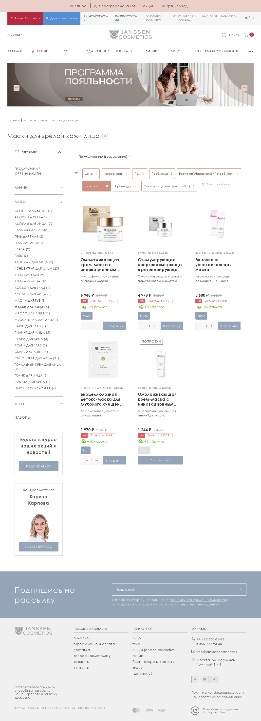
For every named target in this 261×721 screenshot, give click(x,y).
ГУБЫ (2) (21, 256)
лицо (44, 120)
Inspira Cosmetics (27, 18)
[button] (16, 88)
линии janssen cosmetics (153, 650)
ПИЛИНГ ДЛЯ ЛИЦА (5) (32, 332)
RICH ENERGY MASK (153, 253)
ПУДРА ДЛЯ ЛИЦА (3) (31, 339)
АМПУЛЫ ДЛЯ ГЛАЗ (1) (32, 217)
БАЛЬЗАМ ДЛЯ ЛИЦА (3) (34, 230)
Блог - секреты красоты (153, 661)
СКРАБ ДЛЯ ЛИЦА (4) (31, 352)
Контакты (82, 667)
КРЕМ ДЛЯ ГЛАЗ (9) (29, 275)
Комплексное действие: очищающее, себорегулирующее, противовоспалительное (101, 413)
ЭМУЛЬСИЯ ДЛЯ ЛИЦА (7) (35, 388)
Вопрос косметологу (92, 655)
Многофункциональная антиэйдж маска (100, 279)
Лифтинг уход (175, 6)
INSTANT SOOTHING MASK (215, 253)
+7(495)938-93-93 (96, 18)
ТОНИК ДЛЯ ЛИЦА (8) (31, 375)
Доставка (82, 650)
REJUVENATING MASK (97, 253)
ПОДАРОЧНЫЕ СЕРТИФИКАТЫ (28, 171)
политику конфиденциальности (198, 600)
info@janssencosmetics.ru (218, 652)
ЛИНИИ (21, 187)
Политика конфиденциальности (217, 692)
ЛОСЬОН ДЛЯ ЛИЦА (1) (33, 294)
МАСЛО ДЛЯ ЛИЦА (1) (32, 313)
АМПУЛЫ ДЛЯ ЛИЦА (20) (34, 223)
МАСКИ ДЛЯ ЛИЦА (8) (32, 307)
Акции (149, 6)
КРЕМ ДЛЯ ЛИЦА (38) (31, 281)
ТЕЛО (19, 403)
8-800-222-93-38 (126, 18)
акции (137, 655)
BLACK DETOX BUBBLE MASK (102, 388)
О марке (81, 638)
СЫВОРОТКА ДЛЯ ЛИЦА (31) (37, 358)
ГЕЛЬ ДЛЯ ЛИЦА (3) (30, 243)
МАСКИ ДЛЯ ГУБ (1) (30, 300)
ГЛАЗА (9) (22, 249)
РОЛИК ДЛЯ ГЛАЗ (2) (31, 345)
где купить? (142, 673)
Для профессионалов (115, 6)
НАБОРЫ (22, 417)
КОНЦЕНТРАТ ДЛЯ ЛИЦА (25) (37, 268)
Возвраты (82, 661)
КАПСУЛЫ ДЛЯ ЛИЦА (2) (34, 262)
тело (136, 644)
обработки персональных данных (189, 604)
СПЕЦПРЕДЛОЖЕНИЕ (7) (33, 211)
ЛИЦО (20, 201)
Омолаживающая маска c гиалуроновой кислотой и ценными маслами (160, 279)
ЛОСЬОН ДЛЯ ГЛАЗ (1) (32, 288)
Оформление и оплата (94, 644)
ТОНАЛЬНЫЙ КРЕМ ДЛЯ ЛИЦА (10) (38, 367)
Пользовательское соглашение (216, 697)
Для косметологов (64, 18)
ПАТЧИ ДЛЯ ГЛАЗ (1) (30, 326)
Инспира (78, 6)
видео (137, 667)
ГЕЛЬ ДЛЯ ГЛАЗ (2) (29, 236)
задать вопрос (38, 546)
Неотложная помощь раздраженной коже (212, 279)
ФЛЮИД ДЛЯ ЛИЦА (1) (32, 382)
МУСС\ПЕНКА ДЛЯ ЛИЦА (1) (37, 320)
